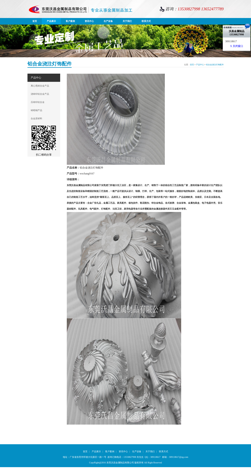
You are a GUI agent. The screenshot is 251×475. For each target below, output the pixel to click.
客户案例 (70, 21)
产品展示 (51, 21)
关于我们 (127, 21)
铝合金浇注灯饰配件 (215, 64)
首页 (34, 21)
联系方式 (146, 21)
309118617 (231, 41)
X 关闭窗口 (236, 46)
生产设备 (108, 21)
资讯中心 (89, 21)
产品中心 (200, 64)
